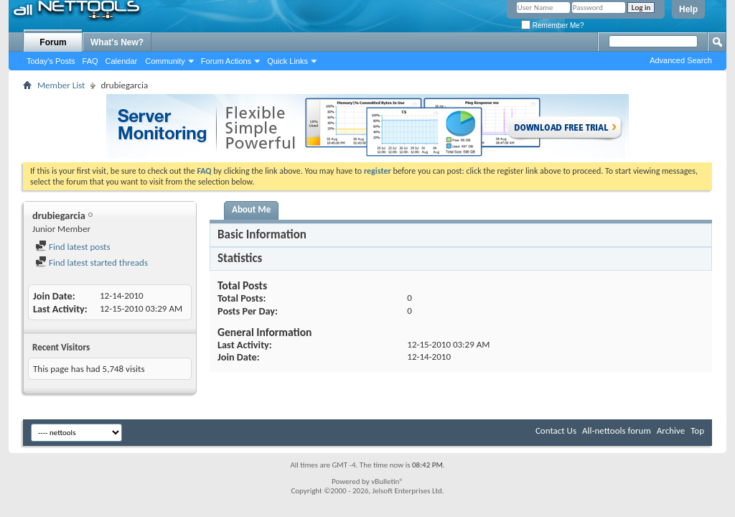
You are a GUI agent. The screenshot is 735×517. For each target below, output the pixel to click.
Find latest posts (73, 246)
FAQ (90, 61)
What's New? (117, 42)
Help (688, 9)
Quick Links (287, 61)
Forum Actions (226, 61)
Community (165, 61)
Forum (52, 42)
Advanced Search (681, 60)
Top (697, 430)
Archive (671, 430)
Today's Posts (51, 61)
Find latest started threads (91, 262)
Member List (61, 85)
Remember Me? (552, 25)
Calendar (122, 61)
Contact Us (555, 430)
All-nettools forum (616, 430)
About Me (251, 209)
